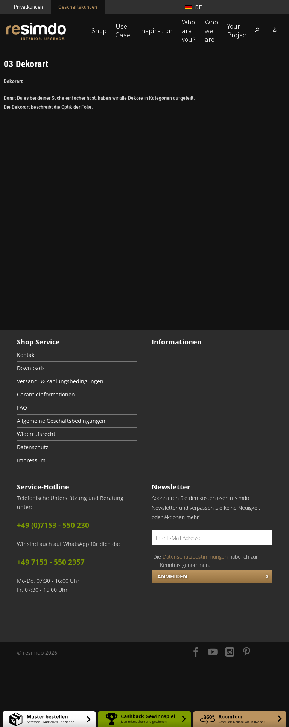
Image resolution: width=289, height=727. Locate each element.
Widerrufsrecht (36, 434)
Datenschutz (33, 447)
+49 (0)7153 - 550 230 (53, 525)
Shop (98, 30)
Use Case (123, 30)
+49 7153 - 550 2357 (51, 562)
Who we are (211, 30)
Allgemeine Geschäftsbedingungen (61, 421)
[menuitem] (77, 355)
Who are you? (189, 30)
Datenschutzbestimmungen (195, 556)
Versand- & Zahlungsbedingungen (60, 381)
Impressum (31, 460)
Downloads (31, 368)
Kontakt (26, 355)
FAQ (22, 407)
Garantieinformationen (46, 394)
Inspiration (156, 30)
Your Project (237, 30)
